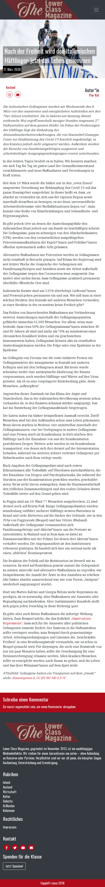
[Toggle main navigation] (96, 10)
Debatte (8, 801)
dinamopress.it (23, 678)
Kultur (6, 796)
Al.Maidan (8, 805)
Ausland (10, 87)
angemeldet (22, 706)
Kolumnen (8, 810)
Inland (6, 782)
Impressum (9, 827)
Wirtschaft (9, 791)
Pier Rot (94, 95)
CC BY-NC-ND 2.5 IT (50, 678)
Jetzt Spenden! (14, 866)
